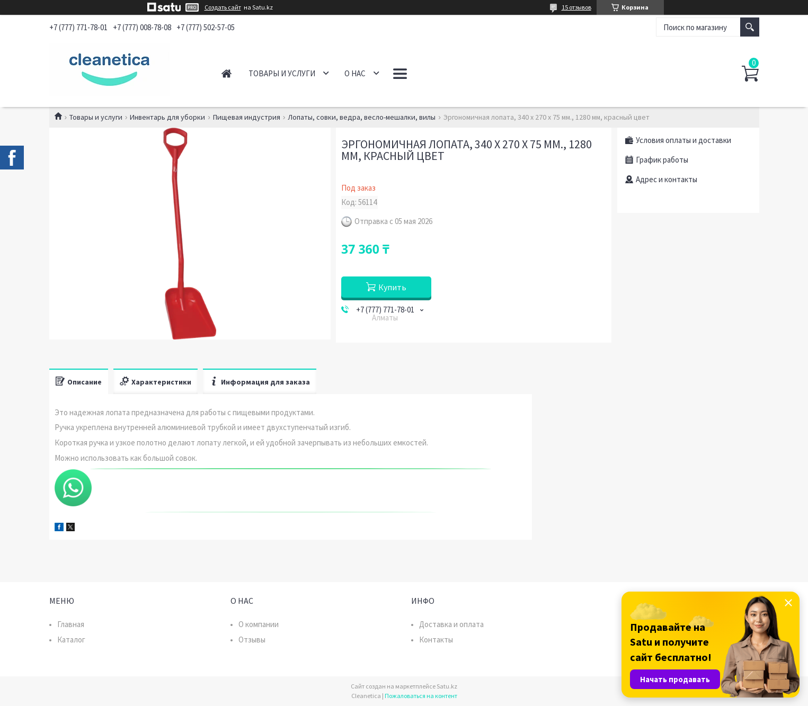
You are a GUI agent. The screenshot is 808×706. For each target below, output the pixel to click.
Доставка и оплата (451, 624)
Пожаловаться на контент (421, 696)
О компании (258, 624)
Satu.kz (447, 686)
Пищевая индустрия (246, 117)
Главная (226, 73)
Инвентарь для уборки (167, 117)
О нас (355, 73)
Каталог (71, 639)
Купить (392, 287)
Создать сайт (223, 7)
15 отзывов (576, 7)
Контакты (436, 639)
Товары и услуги (281, 73)
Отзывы (251, 639)
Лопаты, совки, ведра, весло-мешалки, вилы (362, 117)
